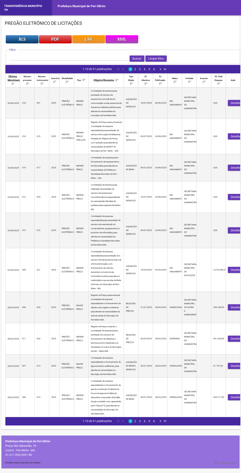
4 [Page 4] (144, 69)
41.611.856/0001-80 (18, 454)
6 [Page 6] (154, 69)
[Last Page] (165, 69)
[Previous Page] (123, 69)
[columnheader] (13, 80)
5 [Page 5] (149, 69)
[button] (137, 58)
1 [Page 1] (130, 69)
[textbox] (69, 59)
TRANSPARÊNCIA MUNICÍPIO (23, 6)
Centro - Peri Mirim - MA (20, 450)
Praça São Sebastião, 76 (20, 445)
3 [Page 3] (140, 69)
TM (6, 9)
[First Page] (118, 69)
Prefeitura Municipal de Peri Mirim (81, 6)
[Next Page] (160, 69)
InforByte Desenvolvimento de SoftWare (22, 463)
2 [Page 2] (135, 69)
